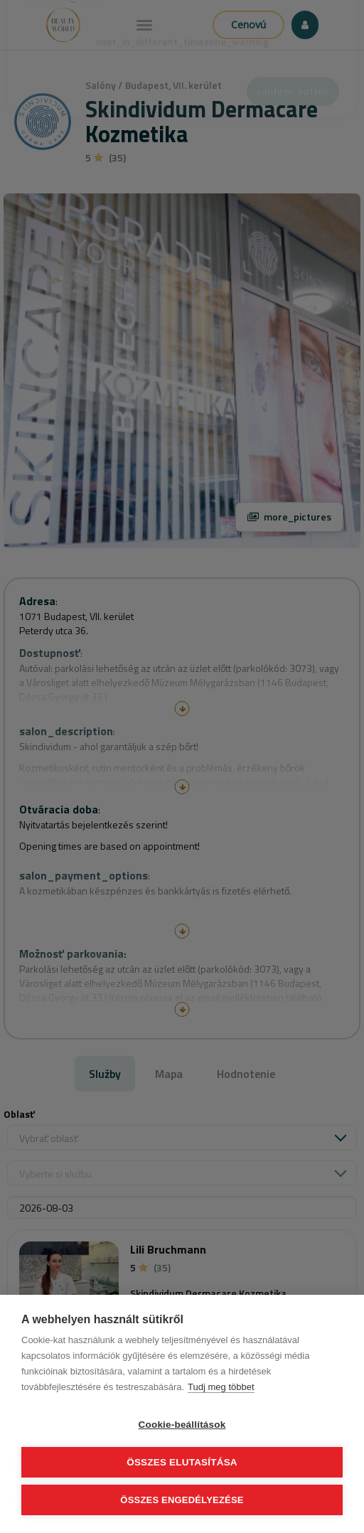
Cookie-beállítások (182, 1424)
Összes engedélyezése (181, 1500)
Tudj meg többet (221, 1387)
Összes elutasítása (182, 1462)
